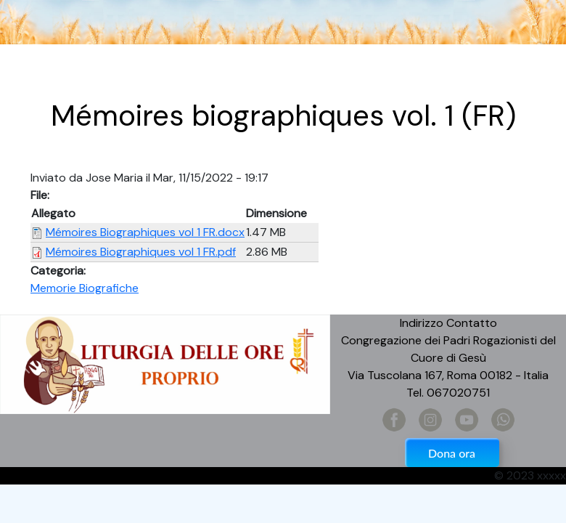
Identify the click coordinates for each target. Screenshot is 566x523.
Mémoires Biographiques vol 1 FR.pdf (141, 251)
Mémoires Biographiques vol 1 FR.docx (145, 232)
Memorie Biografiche (84, 288)
